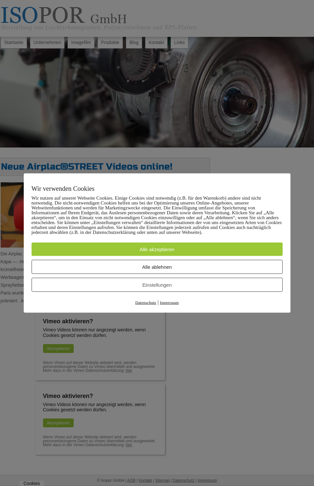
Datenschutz (145, 302)
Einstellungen (157, 285)
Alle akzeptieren (157, 249)
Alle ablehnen (157, 267)
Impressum (169, 302)
